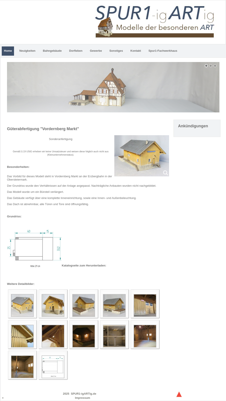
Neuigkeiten (27, 50)
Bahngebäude (52, 50)
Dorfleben (76, 50)
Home (8, 50)
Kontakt (136, 50)
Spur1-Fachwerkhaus (162, 50)
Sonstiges (116, 50)
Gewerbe (96, 50)
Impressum (82, 397)
